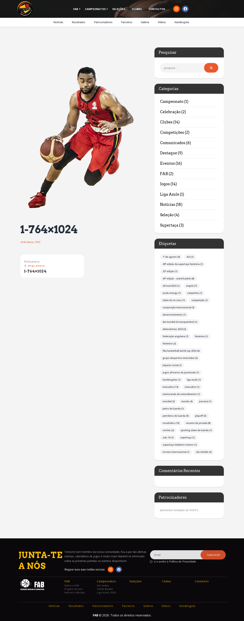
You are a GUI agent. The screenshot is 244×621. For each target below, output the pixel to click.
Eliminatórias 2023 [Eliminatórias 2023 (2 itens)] (174, 329)
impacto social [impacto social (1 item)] (172, 365)
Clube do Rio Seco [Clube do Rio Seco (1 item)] (174, 300)
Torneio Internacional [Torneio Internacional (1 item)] (176, 452)
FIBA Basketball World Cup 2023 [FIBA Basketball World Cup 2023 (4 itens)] (181, 350)
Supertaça (169, 225)
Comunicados (172, 143)
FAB (164, 174)
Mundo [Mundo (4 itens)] (187, 401)
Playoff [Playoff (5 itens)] (200, 415)
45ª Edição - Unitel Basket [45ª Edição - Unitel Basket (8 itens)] (178, 278)
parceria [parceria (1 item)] (205, 401)
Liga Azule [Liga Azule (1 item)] (194, 379)
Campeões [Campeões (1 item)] (194, 293)
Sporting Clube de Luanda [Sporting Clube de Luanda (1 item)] (196, 430)
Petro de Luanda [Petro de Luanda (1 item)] (173, 408)
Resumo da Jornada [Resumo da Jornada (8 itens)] (198, 423)
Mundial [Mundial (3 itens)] (169, 401)
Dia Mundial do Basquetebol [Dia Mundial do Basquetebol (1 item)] (180, 321)
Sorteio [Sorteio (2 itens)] (168, 430)
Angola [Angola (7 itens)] (191, 285)
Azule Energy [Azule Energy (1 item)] (172, 293)
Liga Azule (169, 194)
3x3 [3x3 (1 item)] (190, 256)
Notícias (167, 204)
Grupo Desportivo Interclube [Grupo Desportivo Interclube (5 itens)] (180, 358)
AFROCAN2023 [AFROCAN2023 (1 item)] (171, 285)
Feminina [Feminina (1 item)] (201, 336)
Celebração (170, 112)
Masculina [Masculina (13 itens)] (170, 386)
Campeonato (172, 101)
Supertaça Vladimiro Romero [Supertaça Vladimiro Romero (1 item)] (180, 444)
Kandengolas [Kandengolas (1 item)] (172, 379)
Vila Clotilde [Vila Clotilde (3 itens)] (204, 452)
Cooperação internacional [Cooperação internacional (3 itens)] (178, 307)
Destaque (168, 153)
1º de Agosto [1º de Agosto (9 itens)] (171, 256)
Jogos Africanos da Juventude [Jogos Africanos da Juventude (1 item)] (181, 372)
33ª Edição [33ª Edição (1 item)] (170, 271)
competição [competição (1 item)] (199, 300)
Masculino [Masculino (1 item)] (192, 386)
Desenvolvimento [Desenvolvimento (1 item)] (174, 314)
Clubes (166, 122)
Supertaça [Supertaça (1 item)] (187, 437)
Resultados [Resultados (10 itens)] (171, 423)
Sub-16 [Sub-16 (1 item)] (168, 437)
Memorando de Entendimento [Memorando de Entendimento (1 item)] (181, 394)
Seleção (167, 215)
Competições (172, 132)
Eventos (167, 163)
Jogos (165, 184)
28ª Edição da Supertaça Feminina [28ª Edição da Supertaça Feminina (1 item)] (183, 264)
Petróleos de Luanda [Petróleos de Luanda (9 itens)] (176, 415)
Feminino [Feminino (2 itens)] (169, 343)
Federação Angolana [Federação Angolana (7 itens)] (175, 336)
